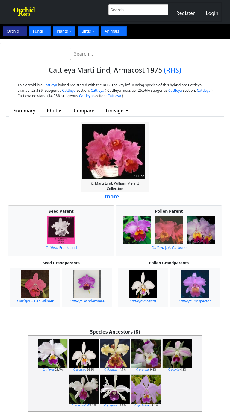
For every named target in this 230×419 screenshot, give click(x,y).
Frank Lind (61, 247)
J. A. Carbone (169, 247)
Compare (84, 110)
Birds (86, 31)
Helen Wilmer (35, 301)
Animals (112, 31)
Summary (24, 110)
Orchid (13, 31)
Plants (63, 31)
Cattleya (50, 85)
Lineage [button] (115, 110)
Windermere (86, 301)
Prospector (195, 301)
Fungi (38, 31)
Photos (54, 110)
